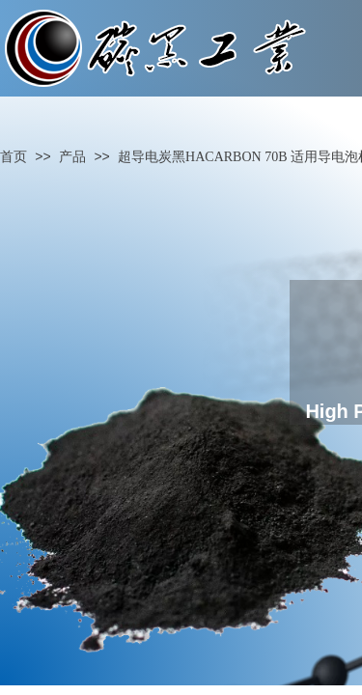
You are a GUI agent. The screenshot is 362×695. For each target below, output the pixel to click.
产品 (72, 157)
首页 (13, 157)
